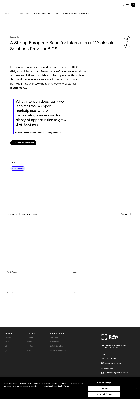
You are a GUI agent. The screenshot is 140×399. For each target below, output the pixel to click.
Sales (103, 354)
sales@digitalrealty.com (113, 363)
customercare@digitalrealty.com (117, 373)
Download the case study (23, 143)
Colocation (54, 338)
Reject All (104, 388)
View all (127, 214)
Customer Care (107, 369)
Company (31, 333)
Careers (29, 350)
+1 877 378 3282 (110, 359)
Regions (8, 333)
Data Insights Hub (56, 346)
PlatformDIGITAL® (58, 333)
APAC (7, 346)
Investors (30, 346)
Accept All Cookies (104, 394)
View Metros (7, 351)
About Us (30, 338)
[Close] (136, 388)
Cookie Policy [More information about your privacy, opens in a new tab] (63, 386)
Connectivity (54, 342)
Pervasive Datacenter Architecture (58, 351)
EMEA (7, 342)
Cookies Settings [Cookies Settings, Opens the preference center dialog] (104, 382)
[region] (70, 388)
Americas (8, 338)
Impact (29, 342)
